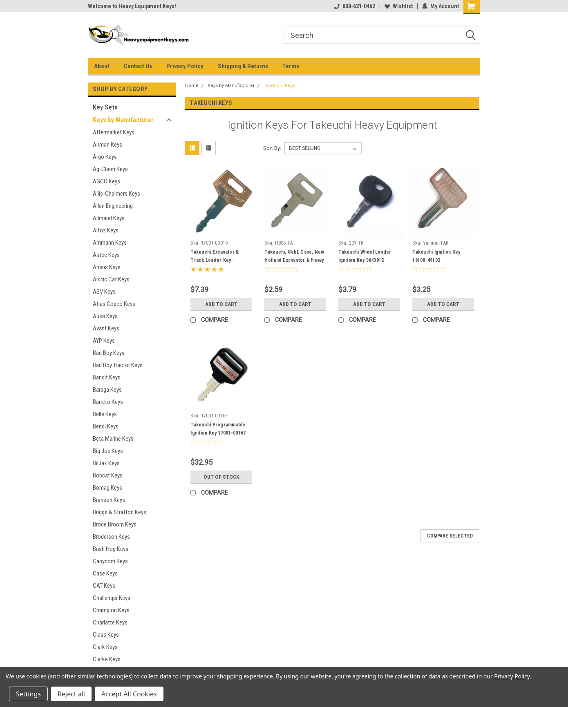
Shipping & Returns (243, 66)
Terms (290, 66)
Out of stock (221, 476)
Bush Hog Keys (110, 549)
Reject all (71, 693)
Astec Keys (106, 255)
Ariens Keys (107, 267)
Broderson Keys (111, 536)
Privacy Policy (184, 66)
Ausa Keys (105, 316)
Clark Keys (105, 647)
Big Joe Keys (108, 451)
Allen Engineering (113, 206)
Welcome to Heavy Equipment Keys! (132, 6)
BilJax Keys (106, 463)
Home (192, 85)
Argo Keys (105, 157)
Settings (28, 693)
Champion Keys (111, 610)
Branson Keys (109, 500)
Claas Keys (106, 634)
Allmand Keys (109, 218)
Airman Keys (107, 144)
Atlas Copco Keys (114, 304)
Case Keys (105, 573)
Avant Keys (106, 328)
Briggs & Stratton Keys (119, 512)
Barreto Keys (108, 402)
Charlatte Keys (110, 622)
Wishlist (399, 6)
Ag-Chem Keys (110, 169)
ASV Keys (104, 291)
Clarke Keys (107, 659)
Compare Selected (450, 536)
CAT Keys (104, 585)
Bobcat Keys (108, 475)
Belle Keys (105, 414)
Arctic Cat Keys (111, 279)
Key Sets (105, 107)
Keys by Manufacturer (123, 120)
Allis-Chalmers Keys (116, 193)
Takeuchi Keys (279, 85)
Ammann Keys (110, 242)
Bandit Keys (107, 377)
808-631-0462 (354, 6)
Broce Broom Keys (114, 524)
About (102, 66)
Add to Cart (221, 304)
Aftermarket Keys (113, 132)
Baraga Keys (107, 389)
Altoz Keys (106, 230)
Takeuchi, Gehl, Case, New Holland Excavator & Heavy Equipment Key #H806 (294, 260)
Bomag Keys (107, 487)
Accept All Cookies (129, 693)
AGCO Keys (106, 181)
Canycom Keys (110, 561)
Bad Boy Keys (109, 353)
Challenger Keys (111, 598)
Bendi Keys (106, 426)
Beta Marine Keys (113, 438)
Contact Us (138, 66)
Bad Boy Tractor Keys (118, 365)
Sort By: (272, 148)
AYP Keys (104, 340)
